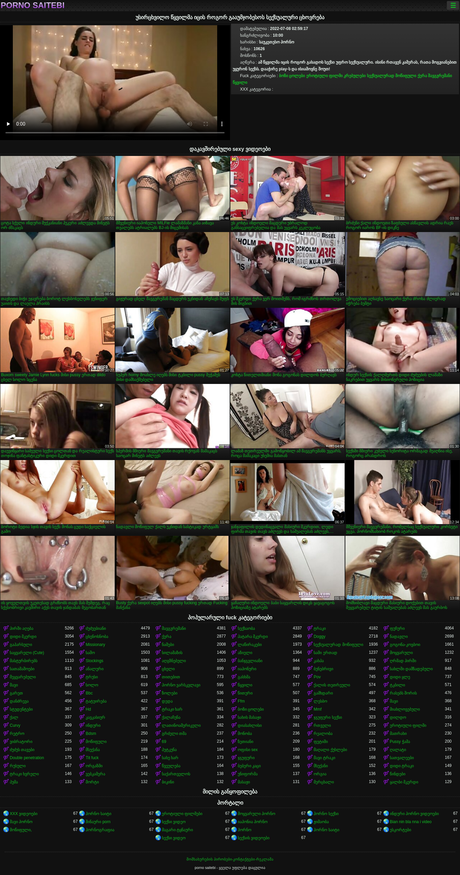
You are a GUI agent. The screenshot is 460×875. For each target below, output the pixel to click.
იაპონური (247, 669)
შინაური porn (98, 821)
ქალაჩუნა (171, 717)
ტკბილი (397, 685)
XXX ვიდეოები (23, 813)
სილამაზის (172, 652)
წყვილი (240, 82)
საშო (90, 652)
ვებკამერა (95, 774)
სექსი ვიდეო (173, 821)
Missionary (95, 644)
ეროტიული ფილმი (324, 75)
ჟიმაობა (321, 821)
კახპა (319, 660)
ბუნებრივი (323, 669)
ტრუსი (92, 677)
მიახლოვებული (405, 709)
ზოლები (169, 693)
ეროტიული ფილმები (182, 813)
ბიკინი (168, 782)
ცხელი (168, 669)
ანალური (95, 669)
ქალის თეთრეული (332, 685)
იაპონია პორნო (252, 821)
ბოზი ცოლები (292, 75)
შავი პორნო (21, 821)
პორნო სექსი (326, 813)
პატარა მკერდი (253, 636)
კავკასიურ (95, 717)
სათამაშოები (22, 669)
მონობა (245, 733)
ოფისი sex (248, 749)
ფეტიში (321, 741)
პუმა (14, 782)
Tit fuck (92, 757)
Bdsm (91, 733)
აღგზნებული (174, 660)
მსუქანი (321, 766)
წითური (245, 693)
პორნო (244, 830)
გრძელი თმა (174, 733)
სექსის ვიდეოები (253, 838)
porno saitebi (32, 5)
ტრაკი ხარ (172, 709)
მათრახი (398, 733)
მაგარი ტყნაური (177, 830)
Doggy (319, 636)
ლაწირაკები (250, 644)
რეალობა (323, 733)
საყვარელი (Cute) (27, 652)
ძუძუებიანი (96, 628)
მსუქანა (93, 749)
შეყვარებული (23, 677)
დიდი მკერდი (23, 636)
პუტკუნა (169, 749)
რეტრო (17, 733)
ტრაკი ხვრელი (24, 774)
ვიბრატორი (21, 741)
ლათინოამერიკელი (181, 725)
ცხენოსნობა (97, 636)
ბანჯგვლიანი (250, 660)
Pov (317, 677)
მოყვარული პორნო (256, 813)
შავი (14, 685)
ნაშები (168, 644)
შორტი (92, 782)
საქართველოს (176, 774)
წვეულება (171, 766)
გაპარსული (21, 644)
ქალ (14, 717)
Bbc (89, 693)
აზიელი (245, 652)
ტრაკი (320, 628)
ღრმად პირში (403, 660)
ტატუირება (96, 701)
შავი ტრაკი (324, 757)
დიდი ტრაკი (402, 766)
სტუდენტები (21, 709)
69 (164, 741)
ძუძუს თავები (22, 749)
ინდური (93, 725)
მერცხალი (324, 782)
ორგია (320, 774)
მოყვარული (401, 652)
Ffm (241, 701)
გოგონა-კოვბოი (405, 644)
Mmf (317, 709)
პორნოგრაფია (100, 830)
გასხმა (244, 677)
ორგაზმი (94, 766)
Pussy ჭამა (400, 741)
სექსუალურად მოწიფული (391, 75)
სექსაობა (246, 628)
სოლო (92, 685)
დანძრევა (19, 701)
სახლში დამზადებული (411, 669)
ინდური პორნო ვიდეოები (414, 813)
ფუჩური (397, 628)
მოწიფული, (21, 830)
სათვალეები (402, 757)
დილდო (398, 717)
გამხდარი (323, 693)
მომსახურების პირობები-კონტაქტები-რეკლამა (230, 859)
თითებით (171, 677)
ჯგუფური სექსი (328, 717)
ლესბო (320, 701)
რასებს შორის (403, 693)
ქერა (422, 75)
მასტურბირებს (23, 660)
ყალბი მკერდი (404, 782)
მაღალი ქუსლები (330, 749)
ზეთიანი (245, 741)
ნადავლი (399, 636)
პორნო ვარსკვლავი (181, 685)
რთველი (322, 725)
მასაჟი (244, 782)
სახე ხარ (170, 757)
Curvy (15, 725)
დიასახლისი (250, 725)
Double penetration (27, 757)
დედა (167, 701)
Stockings (94, 660)
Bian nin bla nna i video (411, 821)
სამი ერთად (325, 652)
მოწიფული (96, 741)
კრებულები (355, 75)
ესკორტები (400, 830)
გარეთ (16, 693)
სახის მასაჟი (249, 717)
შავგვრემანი (440, 75)
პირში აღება (21, 628)
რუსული (18, 766)
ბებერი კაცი (249, 766)
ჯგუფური (246, 757)
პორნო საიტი (98, 813)
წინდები (397, 774)
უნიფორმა (248, 774)
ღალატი (398, 749)
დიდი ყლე (400, 677)
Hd (88, 709)
